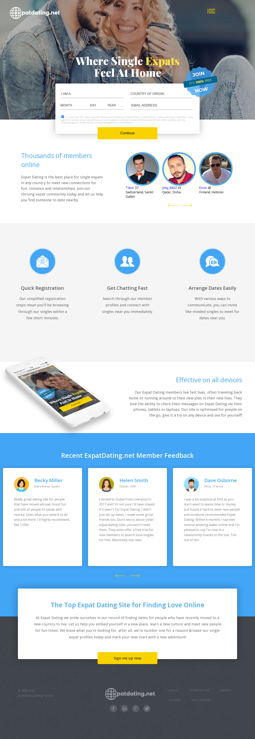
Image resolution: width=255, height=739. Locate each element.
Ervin (203, 188)
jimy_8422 (169, 188)
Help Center (200, 700)
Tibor (130, 188)
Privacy (225, 690)
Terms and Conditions (112, 117)
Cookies (175, 700)
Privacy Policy (132, 117)
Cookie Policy (148, 117)
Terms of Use (199, 690)
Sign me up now (127, 658)
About (173, 690)
